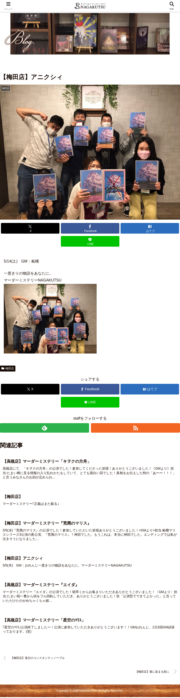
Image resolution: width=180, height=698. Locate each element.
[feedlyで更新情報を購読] (44, 428)
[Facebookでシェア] (90, 228)
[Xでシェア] (30, 228)
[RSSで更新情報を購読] (135, 428)
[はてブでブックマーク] (150, 228)
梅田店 (7, 368)
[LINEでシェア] (90, 241)
